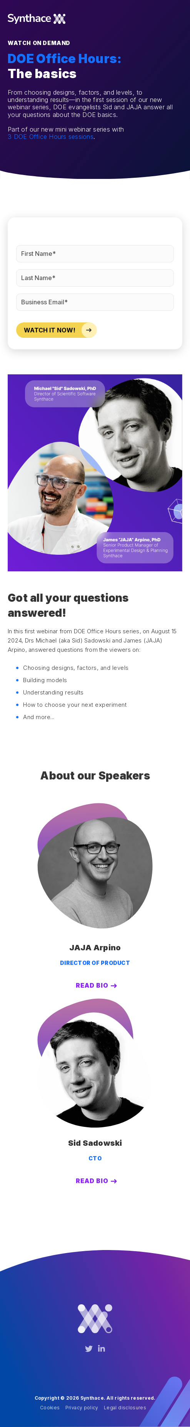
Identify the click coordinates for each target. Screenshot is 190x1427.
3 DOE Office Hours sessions (50, 136)
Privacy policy (81, 1407)
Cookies (50, 1407)
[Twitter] (89, 1349)
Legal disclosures (125, 1407)
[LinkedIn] (101, 1349)
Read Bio (92, 985)
